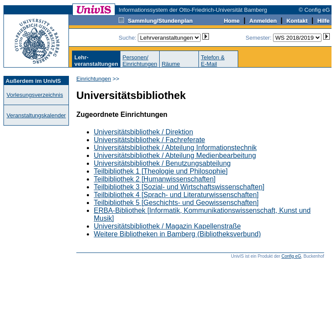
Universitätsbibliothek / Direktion (143, 132)
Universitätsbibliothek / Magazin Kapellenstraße (167, 226)
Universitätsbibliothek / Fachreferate (149, 139)
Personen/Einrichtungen (140, 60)
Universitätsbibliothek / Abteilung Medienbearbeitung (175, 155)
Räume (171, 64)
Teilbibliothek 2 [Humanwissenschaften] (154, 179)
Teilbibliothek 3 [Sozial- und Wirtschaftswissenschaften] (179, 187)
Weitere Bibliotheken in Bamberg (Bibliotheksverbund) (177, 234)
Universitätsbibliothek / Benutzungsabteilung (162, 163)
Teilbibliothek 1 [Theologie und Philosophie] (161, 171)
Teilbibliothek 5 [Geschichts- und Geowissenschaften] (176, 202)
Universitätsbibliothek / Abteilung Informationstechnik (175, 147)
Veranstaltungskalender (36, 115)
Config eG (291, 256)
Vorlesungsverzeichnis (35, 95)
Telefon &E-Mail (213, 60)
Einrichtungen (93, 78)
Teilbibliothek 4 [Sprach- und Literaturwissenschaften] (176, 194)
